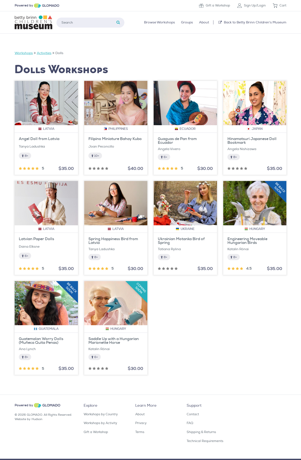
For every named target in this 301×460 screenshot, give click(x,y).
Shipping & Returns (201, 432)
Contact (193, 414)
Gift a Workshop (214, 6)
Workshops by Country (101, 414)
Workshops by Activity (100, 423)
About (140, 414)
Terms (139, 432)
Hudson (37, 419)
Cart (279, 5)
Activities (44, 53)
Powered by (24, 5)
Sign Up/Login (251, 5)
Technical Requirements (205, 441)
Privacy (141, 423)
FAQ (190, 423)
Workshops (24, 53)
